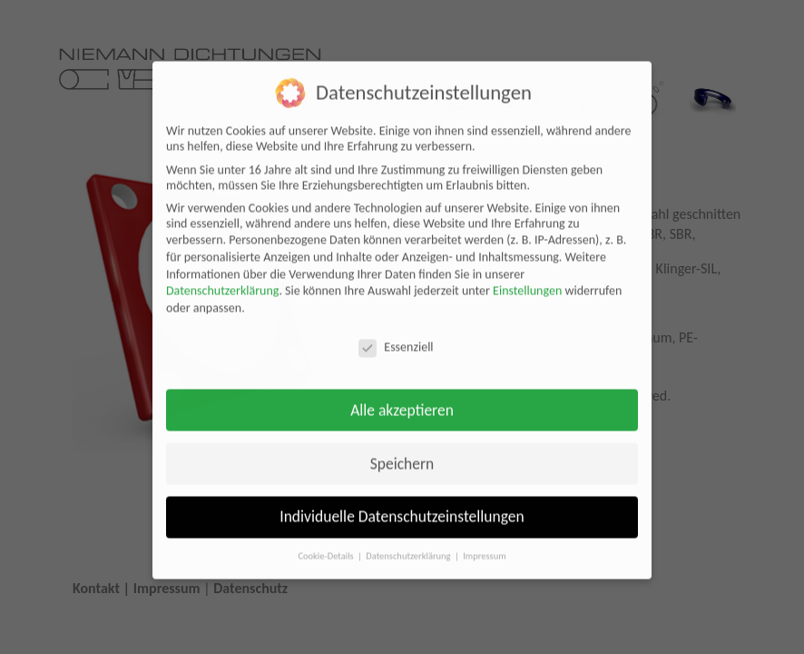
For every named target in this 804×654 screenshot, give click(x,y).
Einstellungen (527, 280)
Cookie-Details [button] (327, 545)
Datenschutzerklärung (222, 280)
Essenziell (395, 336)
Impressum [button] (484, 545)
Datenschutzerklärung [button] (409, 545)
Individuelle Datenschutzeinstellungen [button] (401, 506)
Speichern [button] (402, 452)
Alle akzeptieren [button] (402, 399)
